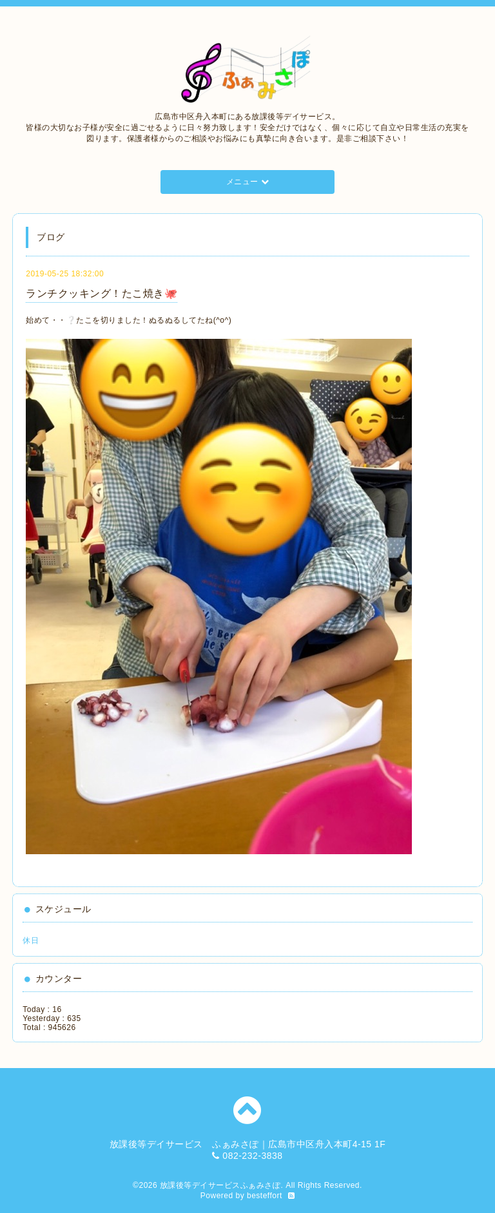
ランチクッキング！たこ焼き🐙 (101, 293)
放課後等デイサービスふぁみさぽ (220, 1185)
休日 (31, 940)
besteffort (264, 1195)
